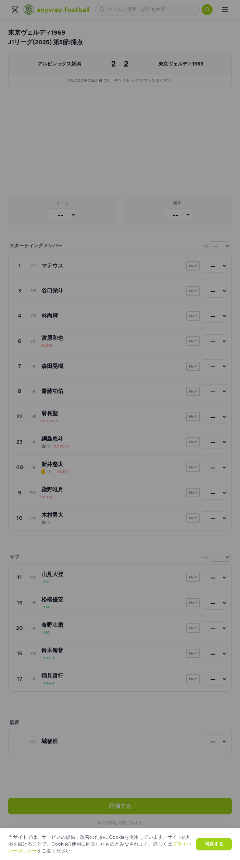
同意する (214, 844)
